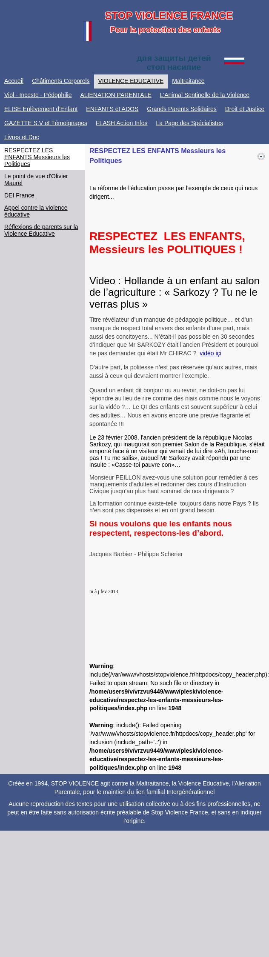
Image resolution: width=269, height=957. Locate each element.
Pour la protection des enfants (165, 30)
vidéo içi (210, 353)
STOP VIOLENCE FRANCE (169, 15)
